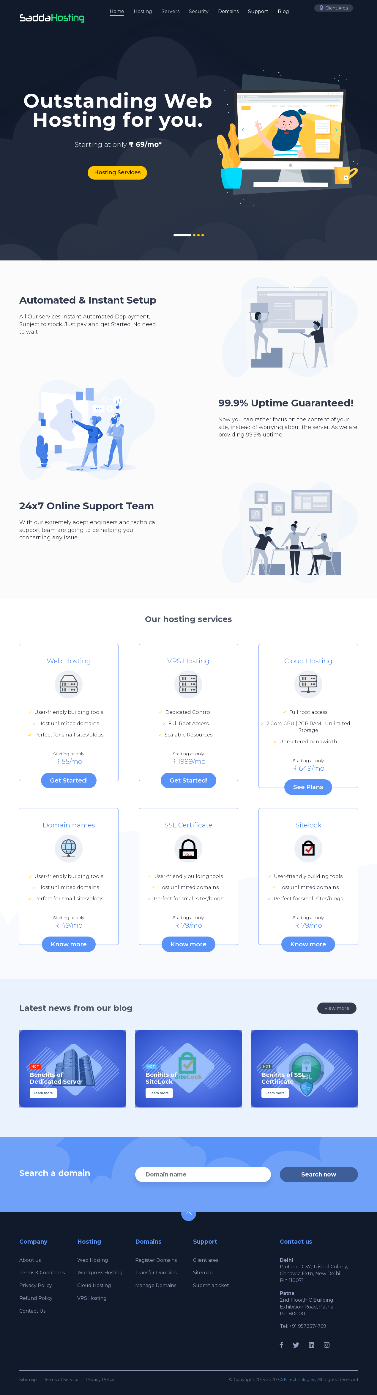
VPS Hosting (92, 1298)
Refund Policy (36, 1298)
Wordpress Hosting (100, 1272)
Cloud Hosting (94, 1285)
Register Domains (156, 1260)
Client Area (334, 8)
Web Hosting (92, 1260)
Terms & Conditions (42, 1272)
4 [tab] (202, 235)
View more (336, 1008)
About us (30, 1260)
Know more (69, 944)
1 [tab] (182, 235)
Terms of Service (61, 1379)
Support (258, 11)
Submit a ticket (211, 1285)
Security (199, 11)
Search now (319, 1174)
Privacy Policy (35, 1285)
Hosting (143, 11)
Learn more (43, 1093)
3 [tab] (198, 235)
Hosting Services (117, 172)
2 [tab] (194, 235)
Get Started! (68, 780)
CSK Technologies (296, 1379)
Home (117, 11)
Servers (170, 11)
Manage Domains (155, 1285)
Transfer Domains (156, 1272)
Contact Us (32, 1311)
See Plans (308, 787)
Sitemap (203, 1272)
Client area (206, 1260)
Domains (228, 11)
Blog (283, 11)
